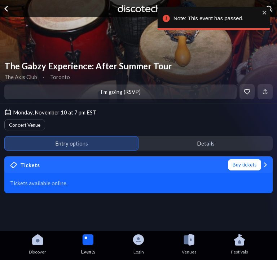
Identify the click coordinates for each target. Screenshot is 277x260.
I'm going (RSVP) (121, 91)
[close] (266, 13)
